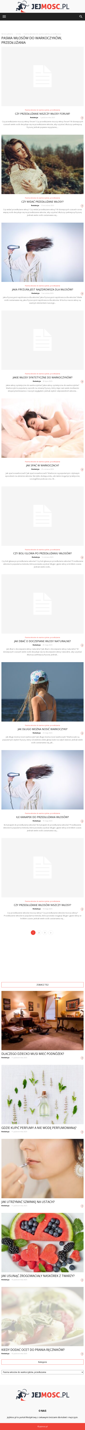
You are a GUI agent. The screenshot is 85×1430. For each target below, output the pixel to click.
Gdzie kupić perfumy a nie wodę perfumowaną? (38, 1128)
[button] (81, 16)
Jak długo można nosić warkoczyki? (42, 729)
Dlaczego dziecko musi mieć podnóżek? (32, 1054)
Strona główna (7, 34)
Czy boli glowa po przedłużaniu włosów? (42, 553)
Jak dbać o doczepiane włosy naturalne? (42, 641)
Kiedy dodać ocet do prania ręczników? (33, 1350)
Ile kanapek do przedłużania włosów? (42, 817)
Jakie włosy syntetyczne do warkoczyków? (42, 377)
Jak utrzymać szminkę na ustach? (28, 1202)
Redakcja (34, 117)
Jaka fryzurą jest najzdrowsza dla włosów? (42, 289)
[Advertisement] (42, 25)
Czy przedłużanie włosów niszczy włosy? (42, 905)
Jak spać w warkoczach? (42, 465)
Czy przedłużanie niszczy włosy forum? (42, 113)
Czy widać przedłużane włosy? (42, 201)
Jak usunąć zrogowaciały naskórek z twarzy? (38, 1276)
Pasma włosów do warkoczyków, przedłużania (42, 110)
